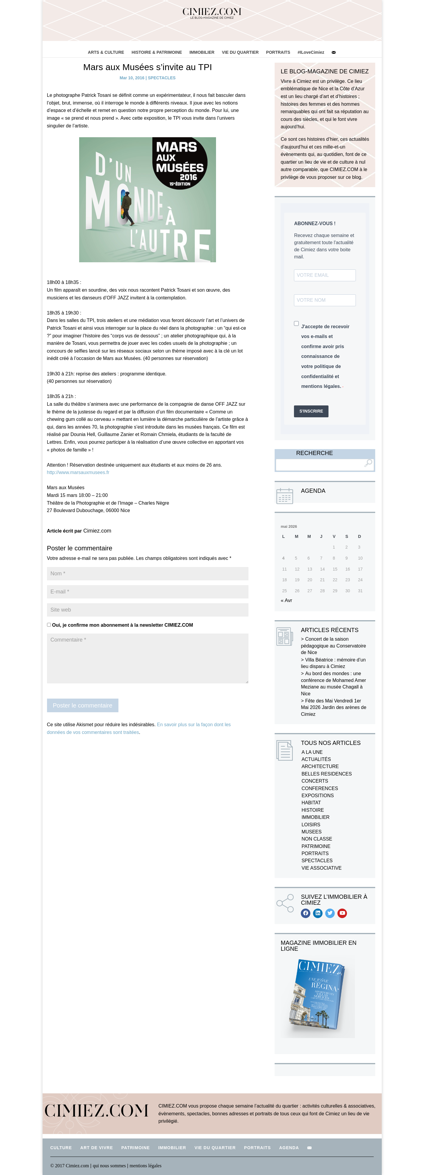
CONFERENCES (319, 788)
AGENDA (289, 1147)
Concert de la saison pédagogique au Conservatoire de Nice (333, 646)
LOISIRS (310, 824)
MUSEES (311, 831)
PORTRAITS (278, 52)
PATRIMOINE (315, 846)
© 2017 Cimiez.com (69, 1165)
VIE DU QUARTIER (240, 52)
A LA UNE (312, 752)
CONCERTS (314, 781)
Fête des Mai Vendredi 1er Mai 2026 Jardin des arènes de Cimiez (333, 707)
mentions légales (146, 1165)
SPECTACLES (162, 77)
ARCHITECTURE (320, 766)
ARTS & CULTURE (106, 52)
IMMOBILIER (202, 52)
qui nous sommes (110, 1165)
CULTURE (61, 1147)
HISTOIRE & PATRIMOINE (157, 52)
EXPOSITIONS (317, 795)
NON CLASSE (316, 838)
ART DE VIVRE (96, 1147)
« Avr (286, 600)
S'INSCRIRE (311, 411)
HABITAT (311, 802)
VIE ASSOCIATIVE (321, 868)
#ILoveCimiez (311, 52)
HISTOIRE (312, 810)
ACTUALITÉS (316, 759)
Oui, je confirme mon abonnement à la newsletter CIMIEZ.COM (120, 625)
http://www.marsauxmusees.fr (78, 472)
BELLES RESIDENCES (326, 773)
